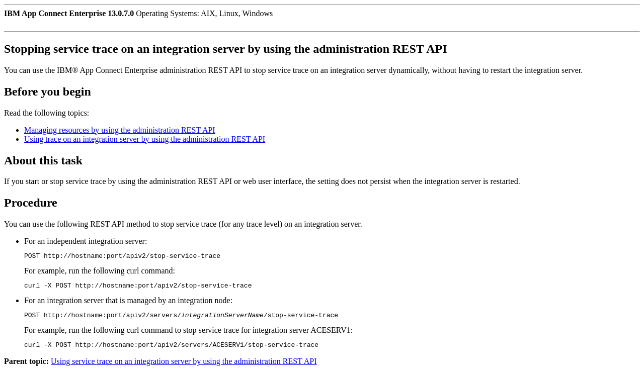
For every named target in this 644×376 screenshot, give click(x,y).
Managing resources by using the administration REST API (119, 130)
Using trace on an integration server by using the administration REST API (144, 139)
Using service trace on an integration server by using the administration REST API (183, 367)
